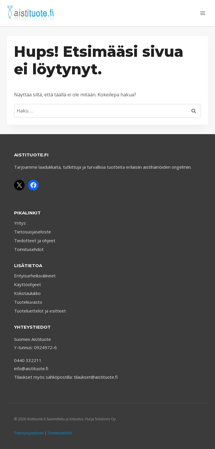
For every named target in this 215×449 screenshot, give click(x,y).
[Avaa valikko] (202, 13)
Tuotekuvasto (28, 302)
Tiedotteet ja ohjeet (34, 240)
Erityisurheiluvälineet (35, 276)
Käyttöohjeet (27, 284)
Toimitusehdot (29, 249)
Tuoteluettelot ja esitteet (40, 311)
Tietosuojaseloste (32, 232)
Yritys (20, 223)
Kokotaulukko (27, 293)
